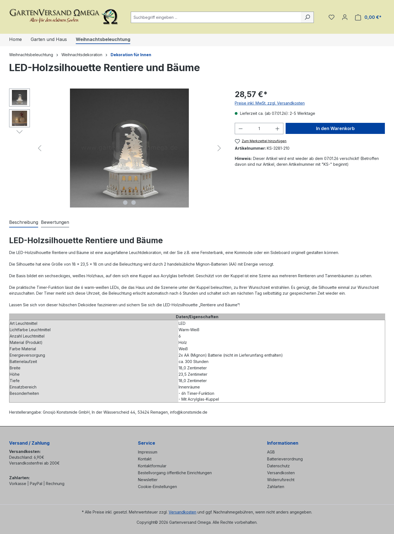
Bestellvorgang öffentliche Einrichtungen (175, 472)
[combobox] (216, 17)
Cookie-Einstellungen (157, 486)
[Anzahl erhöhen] (277, 128)
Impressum (147, 452)
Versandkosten (281, 472)
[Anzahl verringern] (240, 128)
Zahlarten (275, 486)
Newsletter (148, 479)
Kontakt (145, 459)
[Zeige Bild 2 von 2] (133, 202)
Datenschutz (278, 465)
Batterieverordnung (285, 459)
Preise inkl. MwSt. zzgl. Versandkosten (270, 103)
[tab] (23, 222)
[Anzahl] (259, 128)
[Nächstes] (219, 148)
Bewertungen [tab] (55, 222)
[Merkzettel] (331, 17)
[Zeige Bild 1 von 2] (125, 202)
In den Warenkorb (335, 128)
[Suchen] (307, 17)
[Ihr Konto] (344, 17)
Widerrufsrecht (280, 479)
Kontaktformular (152, 465)
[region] (116, 148)
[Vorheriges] (39, 148)
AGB (271, 452)
